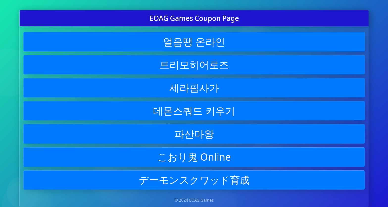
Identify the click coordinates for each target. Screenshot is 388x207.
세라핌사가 (194, 87)
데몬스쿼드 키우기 (194, 111)
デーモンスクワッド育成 (194, 180)
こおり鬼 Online (194, 157)
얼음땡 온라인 (194, 41)
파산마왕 (194, 134)
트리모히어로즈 (194, 64)
